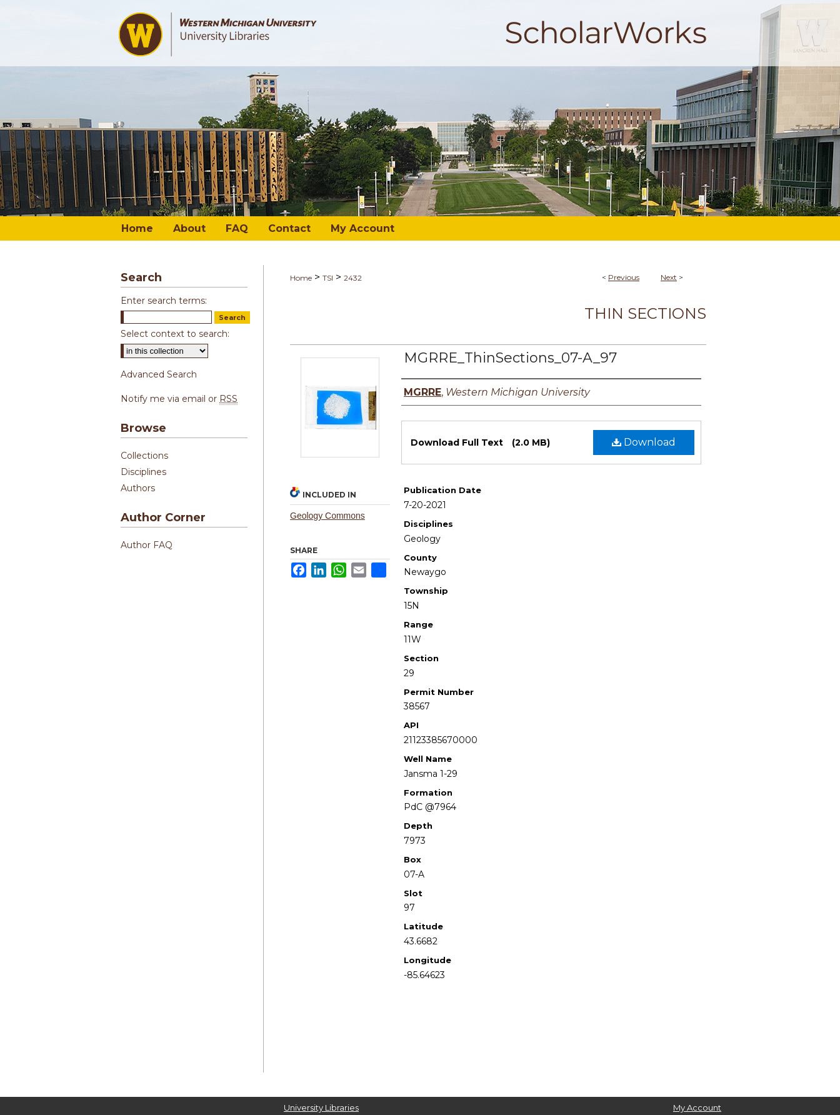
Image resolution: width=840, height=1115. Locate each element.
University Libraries (321, 1107)
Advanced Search (159, 374)
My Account (697, 1107)
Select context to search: (175, 333)
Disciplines (143, 472)
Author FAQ (146, 545)
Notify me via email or (179, 398)
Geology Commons (327, 516)
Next (669, 277)
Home (301, 277)
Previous (623, 277)
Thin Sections (645, 313)
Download (644, 442)
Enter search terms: (164, 300)
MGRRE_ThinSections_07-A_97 (510, 357)
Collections (144, 455)
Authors (138, 488)
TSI (327, 277)
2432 (353, 277)
